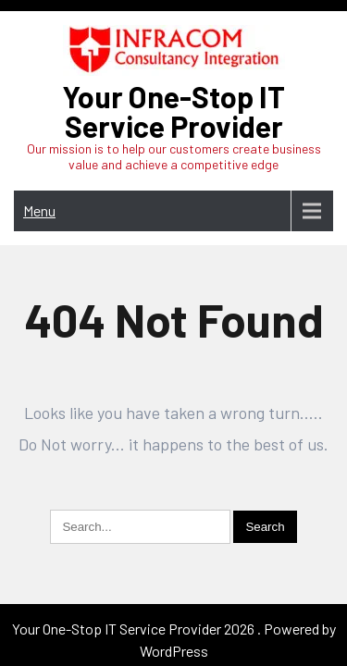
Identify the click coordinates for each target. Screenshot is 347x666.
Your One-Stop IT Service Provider (173, 111)
